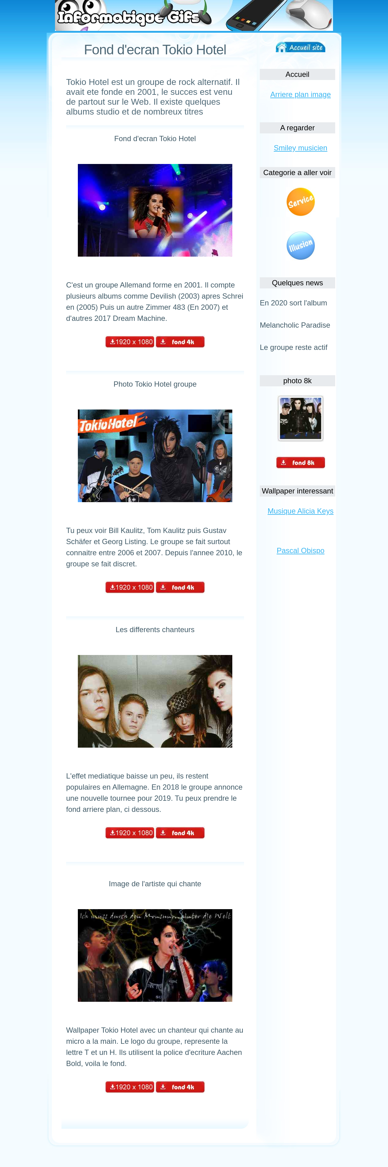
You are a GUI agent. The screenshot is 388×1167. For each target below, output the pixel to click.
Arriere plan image (300, 94)
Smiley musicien (300, 148)
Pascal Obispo (301, 550)
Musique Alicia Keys (300, 511)
